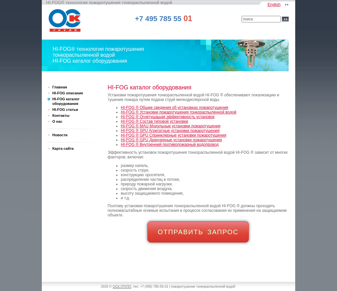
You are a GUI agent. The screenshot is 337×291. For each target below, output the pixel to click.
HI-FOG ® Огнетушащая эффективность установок (168, 116)
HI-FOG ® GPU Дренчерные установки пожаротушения (171, 140)
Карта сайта (63, 148)
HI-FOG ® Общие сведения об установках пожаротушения (174, 107)
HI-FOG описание (67, 93)
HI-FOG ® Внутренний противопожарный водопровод (170, 144)
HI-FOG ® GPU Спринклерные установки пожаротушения (173, 135)
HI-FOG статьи (65, 110)
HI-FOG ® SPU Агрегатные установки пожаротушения (170, 130)
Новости (59, 135)
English (274, 4)
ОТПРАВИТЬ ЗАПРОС (198, 232)
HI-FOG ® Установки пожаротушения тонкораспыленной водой (178, 112)
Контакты (60, 115)
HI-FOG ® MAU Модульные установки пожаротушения (170, 126)
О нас (57, 121)
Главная (59, 87)
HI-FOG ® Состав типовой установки (154, 121)
